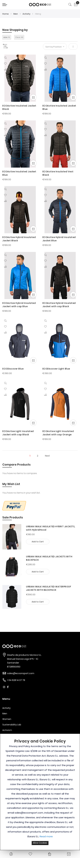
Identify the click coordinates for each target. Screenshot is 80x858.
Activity (27, 13)
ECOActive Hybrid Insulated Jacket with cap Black (59, 304)
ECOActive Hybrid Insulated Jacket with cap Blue (19, 304)
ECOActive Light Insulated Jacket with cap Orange (58, 433)
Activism (7, 730)
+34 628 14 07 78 (16, 680)
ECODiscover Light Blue (56, 368)
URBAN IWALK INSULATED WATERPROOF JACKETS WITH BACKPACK (48, 588)
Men (15, 13)
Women (6, 719)
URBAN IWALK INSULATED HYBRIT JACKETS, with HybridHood (50, 528)
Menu (6, 699)
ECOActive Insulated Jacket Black (19, 107)
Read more (46, 836)
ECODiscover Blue (13, 368)
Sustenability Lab (11, 724)
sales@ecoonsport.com (20, 673)
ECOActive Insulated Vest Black (58, 173)
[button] (5, 63)
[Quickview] (6, 58)
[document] (40, 792)
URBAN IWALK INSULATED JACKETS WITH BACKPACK (49, 558)
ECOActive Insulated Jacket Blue (59, 107)
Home (5, 13)
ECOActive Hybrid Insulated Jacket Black (19, 239)
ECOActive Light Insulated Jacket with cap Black (18, 433)
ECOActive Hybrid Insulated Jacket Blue (59, 239)
